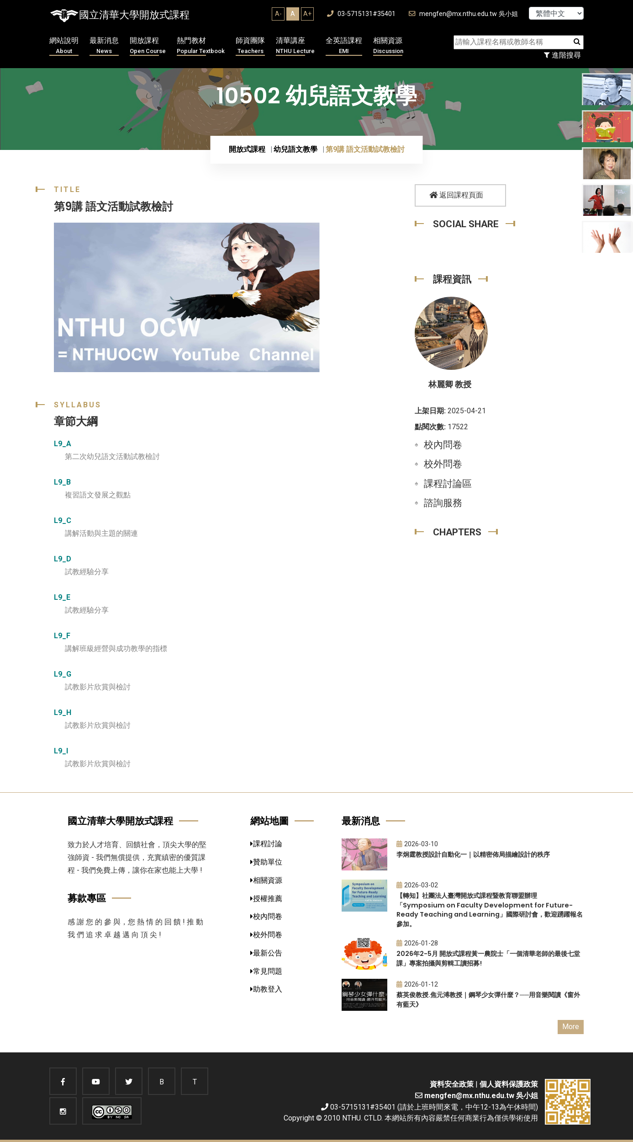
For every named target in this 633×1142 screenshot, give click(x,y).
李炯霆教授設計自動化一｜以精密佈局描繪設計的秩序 (473, 854)
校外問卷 (443, 464)
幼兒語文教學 (295, 149)
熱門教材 (201, 46)
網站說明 (64, 46)
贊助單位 (266, 862)
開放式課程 (247, 149)
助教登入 (266, 989)
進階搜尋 (562, 55)
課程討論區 (448, 483)
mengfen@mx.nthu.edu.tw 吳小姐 (463, 14)
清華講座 (295, 46)
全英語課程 (344, 46)
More (570, 1026)
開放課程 (148, 46)
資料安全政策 (452, 1084)
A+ (307, 13)
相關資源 (388, 46)
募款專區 (87, 898)
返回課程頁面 (456, 195)
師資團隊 (250, 46)
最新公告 (266, 953)
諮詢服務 (443, 502)
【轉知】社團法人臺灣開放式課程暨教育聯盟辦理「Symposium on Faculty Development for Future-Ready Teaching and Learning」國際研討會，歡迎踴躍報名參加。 (489, 910)
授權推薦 (266, 898)
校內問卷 (443, 444)
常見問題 (266, 971)
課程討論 (266, 843)
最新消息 (104, 46)
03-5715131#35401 (361, 14)
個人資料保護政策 (509, 1084)
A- (278, 13)
